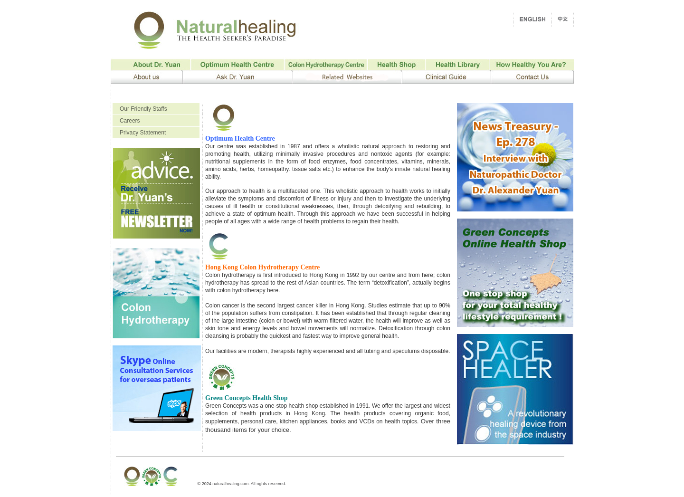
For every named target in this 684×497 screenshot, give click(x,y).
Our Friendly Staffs (143, 108)
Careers (130, 120)
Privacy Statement (143, 132)
